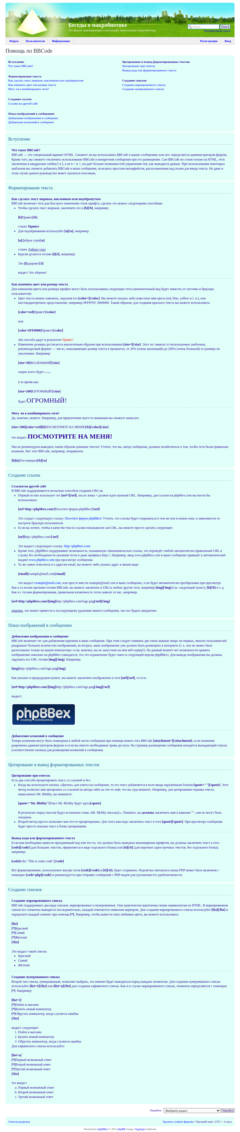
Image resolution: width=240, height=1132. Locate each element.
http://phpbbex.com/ (77, 546)
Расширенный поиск (217, 30)
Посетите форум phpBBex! (83, 518)
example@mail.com (47, 583)
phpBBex (103, 1129)
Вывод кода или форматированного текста (149, 70)
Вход (228, 41)
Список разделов (19, 1121)
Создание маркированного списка (144, 84)
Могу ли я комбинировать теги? (28, 89)
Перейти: (156, 1110)
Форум (14, 41)
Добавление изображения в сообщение (33, 118)
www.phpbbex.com (41, 560)
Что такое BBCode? (20, 66)
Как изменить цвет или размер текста (32, 84)
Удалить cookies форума (178, 1121)
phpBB (121, 1129)
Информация (61, 41)
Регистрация (209, 41)
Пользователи (35, 41)
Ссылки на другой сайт (23, 103)
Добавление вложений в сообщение (31, 122)
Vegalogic (139, 1129)
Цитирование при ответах (138, 66)
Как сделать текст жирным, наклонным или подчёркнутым (46, 80)
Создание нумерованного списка (143, 89)
